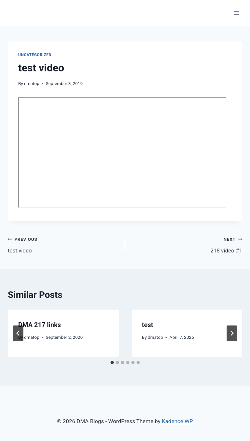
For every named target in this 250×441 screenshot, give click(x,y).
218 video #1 (187, 244)
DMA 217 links (39, 325)
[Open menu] (236, 13)
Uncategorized (34, 55)
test (147, 325)
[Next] (232, 333)
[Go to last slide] (18, 333)
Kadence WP (177, 421)
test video (64, 244)
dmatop (31, 83)
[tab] (112, 362)
